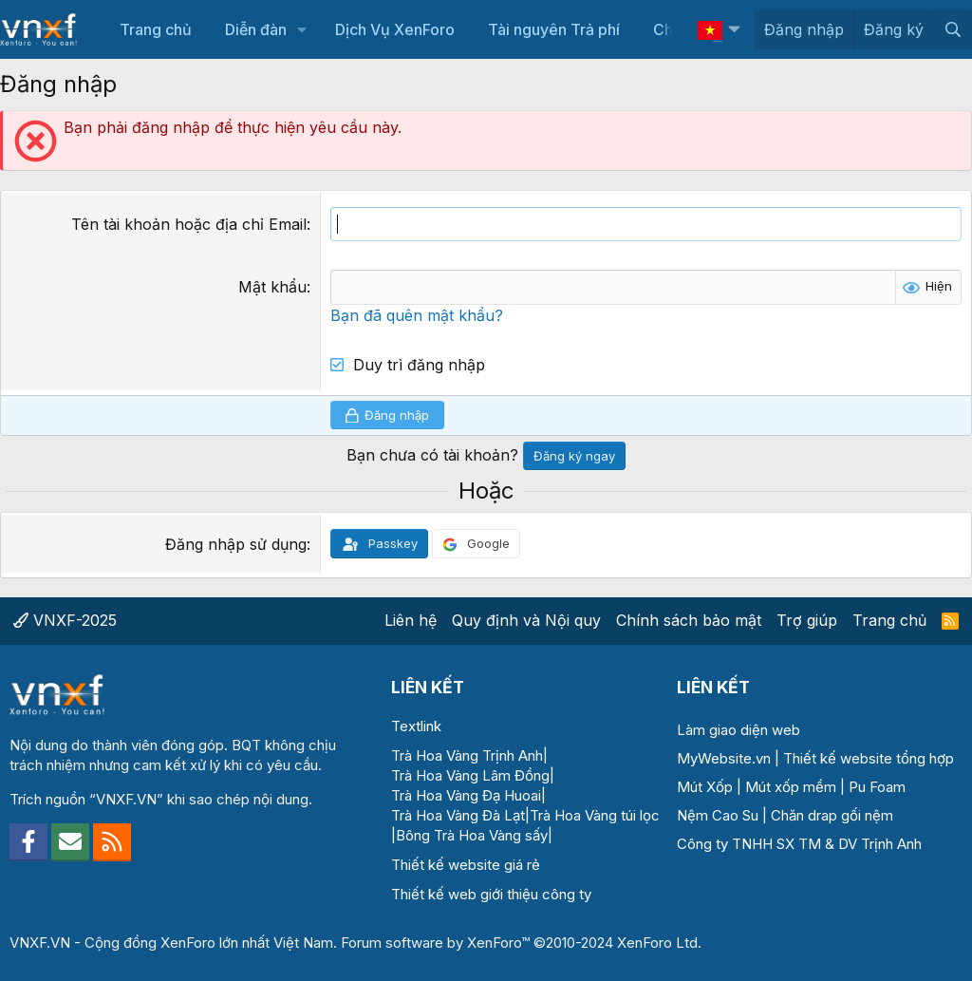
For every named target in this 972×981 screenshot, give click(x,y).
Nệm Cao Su (717, 815)
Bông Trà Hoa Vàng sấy (472, 835)
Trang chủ (156, 29)
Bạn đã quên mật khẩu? (416, 315)
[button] (302, 29)
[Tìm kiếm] (952, 29)
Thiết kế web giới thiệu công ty (491, 894)
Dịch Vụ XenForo (395, 29)
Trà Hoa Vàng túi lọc (595, 815)
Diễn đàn (256, 29)
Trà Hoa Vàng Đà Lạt (458, 815)
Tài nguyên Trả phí (554, 29)
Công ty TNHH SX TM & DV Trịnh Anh (799, 844)
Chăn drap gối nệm (832, 815)
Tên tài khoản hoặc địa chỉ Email (189, 224)
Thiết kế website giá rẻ (465, 865)
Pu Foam (877, 787)
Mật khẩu (272, 286)
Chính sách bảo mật (688, 620)
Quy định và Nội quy (526, 620)
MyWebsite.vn (724, 758)
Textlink (416, 726)
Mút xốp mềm (790, 787)
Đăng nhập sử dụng (236, 544)
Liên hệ (410, 620)
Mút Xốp (705, 787)
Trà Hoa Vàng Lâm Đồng (470, 775)
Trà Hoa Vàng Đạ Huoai (466, 795)
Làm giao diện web (738, 730)
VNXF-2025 (65, 620)
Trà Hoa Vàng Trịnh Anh (467, 755)
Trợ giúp (806, 620)
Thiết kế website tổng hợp (868, 758)
